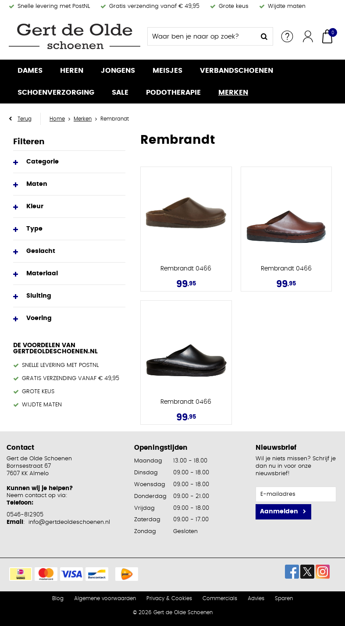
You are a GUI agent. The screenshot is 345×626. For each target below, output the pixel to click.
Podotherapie (173, 92)
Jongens (118, 70)
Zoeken (264, 36)
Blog (58, 598)
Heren (71, 70)
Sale (120, 92)
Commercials (220, 598)
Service (287, 36)
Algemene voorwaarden (105, 598)
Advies (256, 598)
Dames (30, 70)
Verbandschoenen (236, 70)
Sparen (284, 598)
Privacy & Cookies (169, 598)
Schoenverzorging (56, 92)
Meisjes (167, 70)
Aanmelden (279, 512)
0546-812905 (25, 515)
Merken (233, 92)
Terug (25, 118)
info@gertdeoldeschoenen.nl (69, 522)
